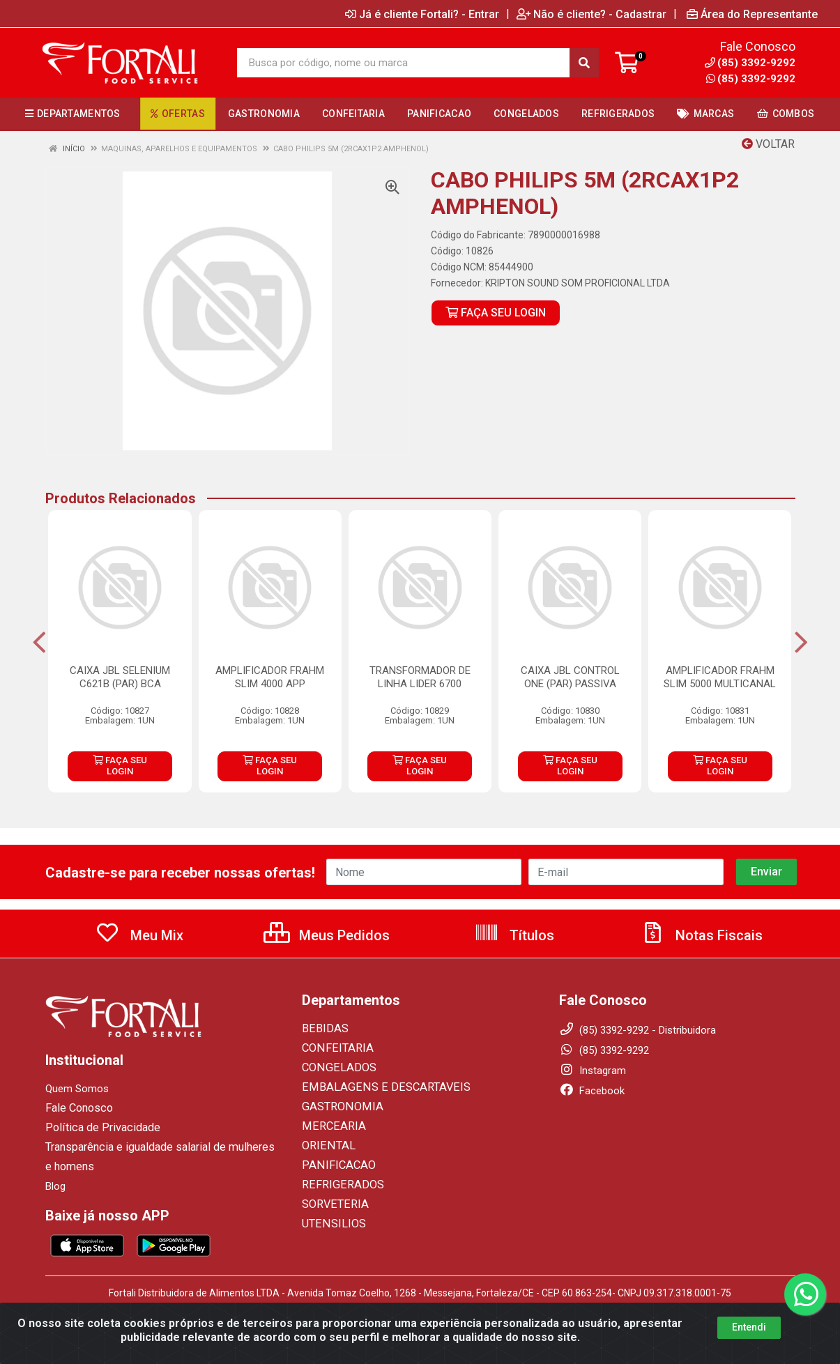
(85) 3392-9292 (750, 78)
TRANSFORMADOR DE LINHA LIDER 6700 (420, 677)
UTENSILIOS (330, 1224)
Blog (55, 1186)
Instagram (592, 1070)
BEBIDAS (322, 1028)
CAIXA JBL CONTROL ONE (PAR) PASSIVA (570, 677)
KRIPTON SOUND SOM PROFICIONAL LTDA (577, 283)
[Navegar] (39, 643)
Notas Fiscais (701, 935)
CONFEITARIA (333, 1048)
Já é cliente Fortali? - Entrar (422, 14)
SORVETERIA (332, 1204)
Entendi (749, 1340)
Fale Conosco (77, 1108)
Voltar (768, 144)
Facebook (592, 1091)
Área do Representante (752, 14)
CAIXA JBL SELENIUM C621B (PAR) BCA (120, 677)
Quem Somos (77, 1088)
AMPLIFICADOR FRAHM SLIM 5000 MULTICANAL (720, 677)
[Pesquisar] (584, 62)
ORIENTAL (325, 1146)
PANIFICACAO (334, 1165)
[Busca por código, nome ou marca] (403, 62)
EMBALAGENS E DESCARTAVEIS (376, 1087)
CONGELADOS (334, 1068)
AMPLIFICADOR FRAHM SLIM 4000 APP (269, 677)
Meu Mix (139, 935)
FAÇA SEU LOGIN (495, 312)
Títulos (514, 935)
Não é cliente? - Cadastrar (591, 14)
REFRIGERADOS (338, 1185)
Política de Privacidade (96, 1127)
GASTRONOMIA (338, 1107)
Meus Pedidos (327, 935)
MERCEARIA (330, 1126)
